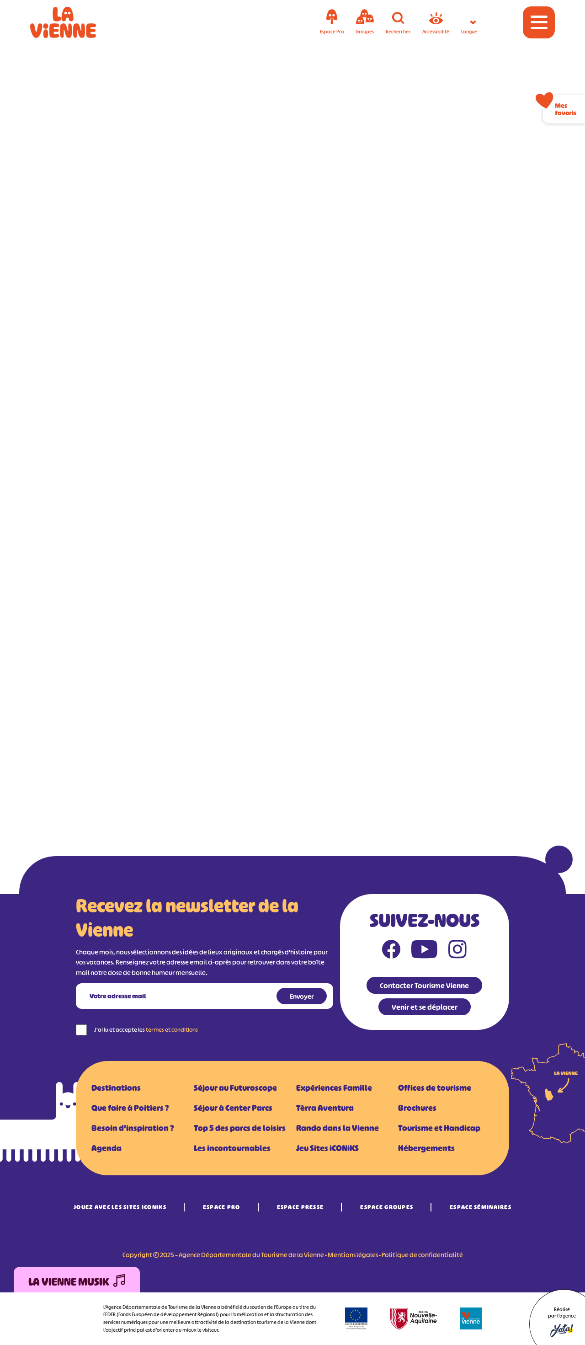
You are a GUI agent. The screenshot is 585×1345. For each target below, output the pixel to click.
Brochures (417, 1108)
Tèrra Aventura (325, 1108)
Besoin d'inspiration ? (132, 1128)
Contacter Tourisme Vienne (424, 986)
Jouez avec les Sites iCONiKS (120, 1207)
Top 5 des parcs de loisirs (240, 1128)
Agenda (106, 1148)
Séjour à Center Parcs (233, 1108)
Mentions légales (353, 1254)
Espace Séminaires (480, 1207)
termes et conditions (172, 1030)
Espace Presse (300, 1207)
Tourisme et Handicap (439, 1128)
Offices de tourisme (434, 1087)
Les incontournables (232, 1148)
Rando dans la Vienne (337, 1128)
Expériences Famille (334, 1087)
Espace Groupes (386, 1207)
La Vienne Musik (76, 1282)
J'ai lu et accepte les (146, 1030)
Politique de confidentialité (422, 1254)
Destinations (116, 1087)
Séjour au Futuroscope (235, 1087)
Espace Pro (221, 1207)
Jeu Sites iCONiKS (327, 1148)
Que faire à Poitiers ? (130, 1108)
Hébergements (426, 1148)
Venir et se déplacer (424, 1007)
